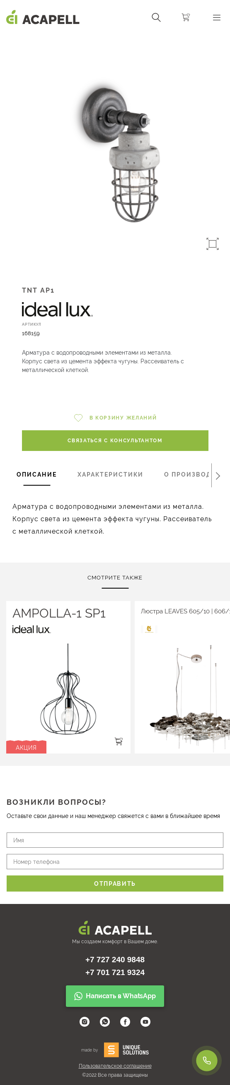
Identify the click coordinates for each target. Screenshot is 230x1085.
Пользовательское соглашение (115, 1066)
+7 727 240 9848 (115, 959)
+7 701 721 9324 (115, 972)
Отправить (115, 883)
